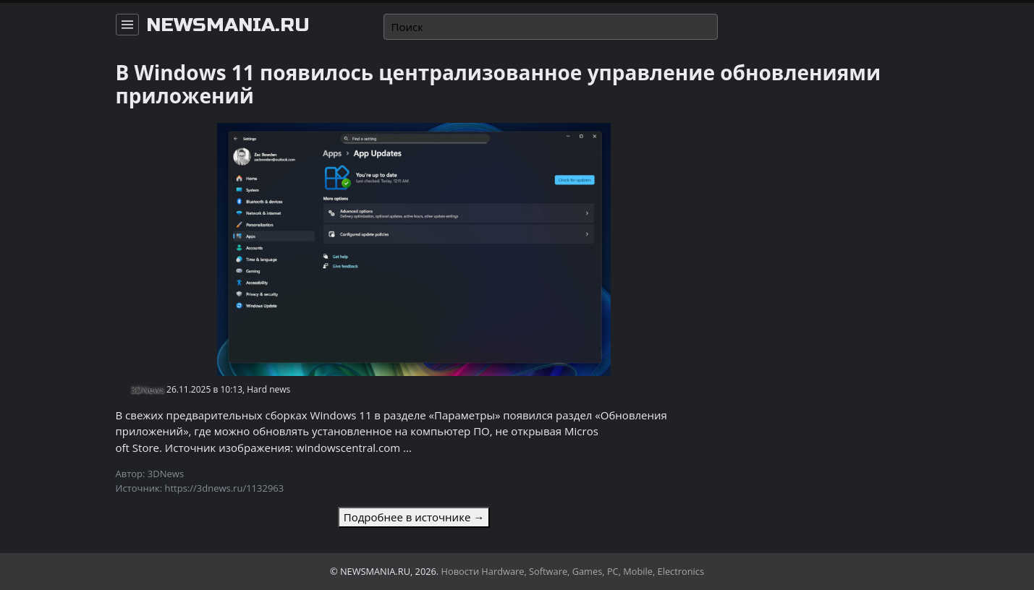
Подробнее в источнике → (414, 517)
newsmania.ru (228, 25)
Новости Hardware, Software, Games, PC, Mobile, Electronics (573, 571)
